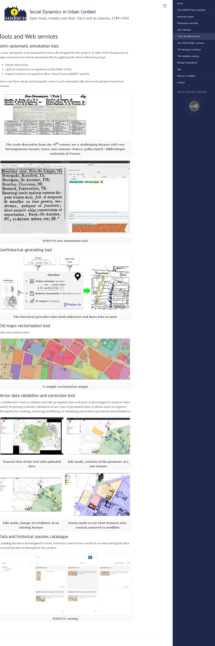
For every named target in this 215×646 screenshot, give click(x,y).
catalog (6, 543)
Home (180, 3)
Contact (181, 82)
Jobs (179, 69)
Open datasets (184, 29)
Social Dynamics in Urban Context (62, 12)
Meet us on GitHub (186, 75)
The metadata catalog (188, 56)
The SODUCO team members (191, 9)
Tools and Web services (188, 36)
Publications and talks (187, 23)
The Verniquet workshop (189, 49)
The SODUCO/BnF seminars (190, 42)
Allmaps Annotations (187, 62)
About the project (185, 16)
